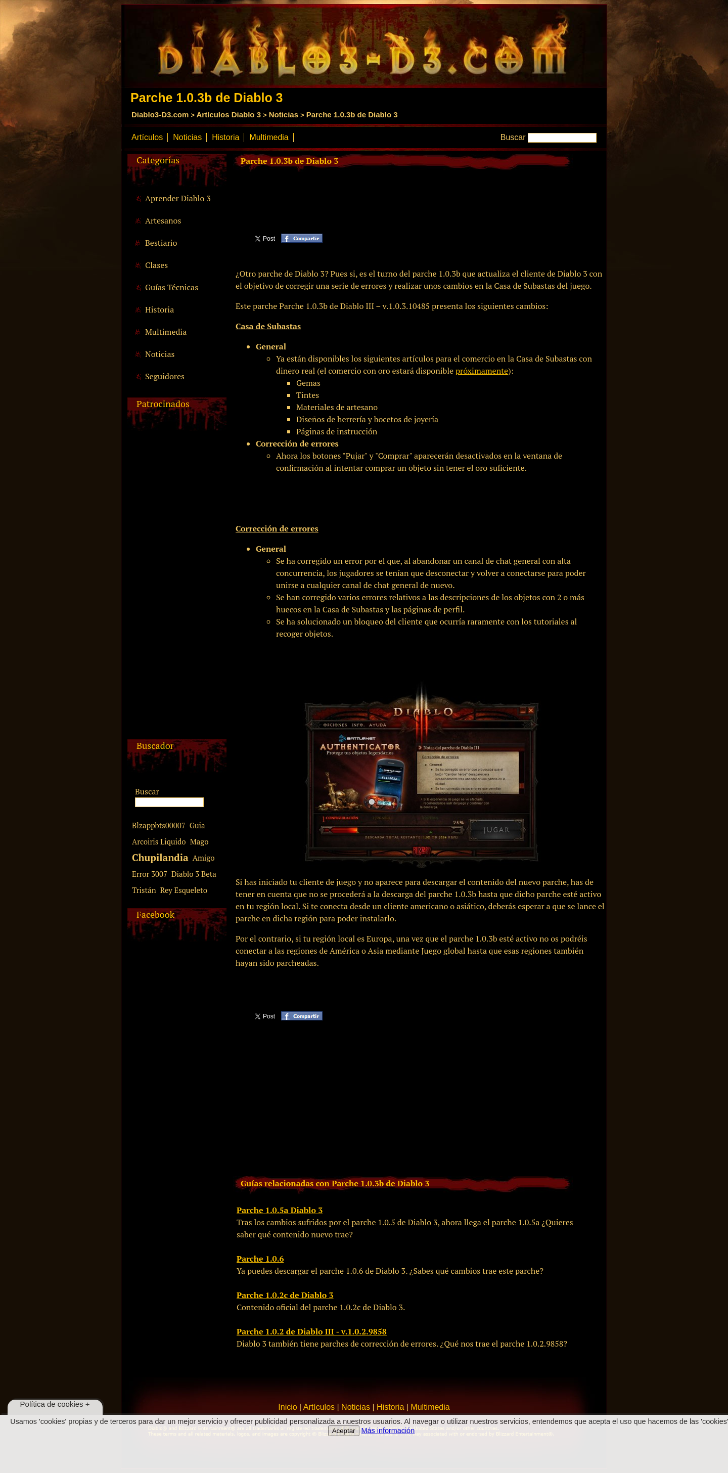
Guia (197, 825)
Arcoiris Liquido (159, 841)
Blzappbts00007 (159, 825)
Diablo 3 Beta (193, 874)
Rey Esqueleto (183, 890)
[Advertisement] (175, 587)
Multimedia (268, 137)
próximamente (482, 370)
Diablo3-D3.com (160, 114)
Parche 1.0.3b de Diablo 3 (352, 114)
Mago (199, 841)
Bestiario (161, 242)
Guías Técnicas (171, 287)
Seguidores (165, 376)
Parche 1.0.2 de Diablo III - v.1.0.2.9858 (312, 1331)
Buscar (513, 137)
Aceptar (343, 1431)
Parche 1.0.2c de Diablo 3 (285, 1295)
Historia (225, 137)
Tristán (144, 890)
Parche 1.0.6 (260, 1258)
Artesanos (163, 220)
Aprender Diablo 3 (178, 198)
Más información (388, 1430)
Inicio (287, 1407)
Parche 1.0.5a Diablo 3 (280, 1210)
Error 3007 (149, 874)
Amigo (204, 858)
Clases (156, 265)
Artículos (147, 137)
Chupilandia (160, 857)
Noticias (283, 114)
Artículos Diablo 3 (228, 114)
